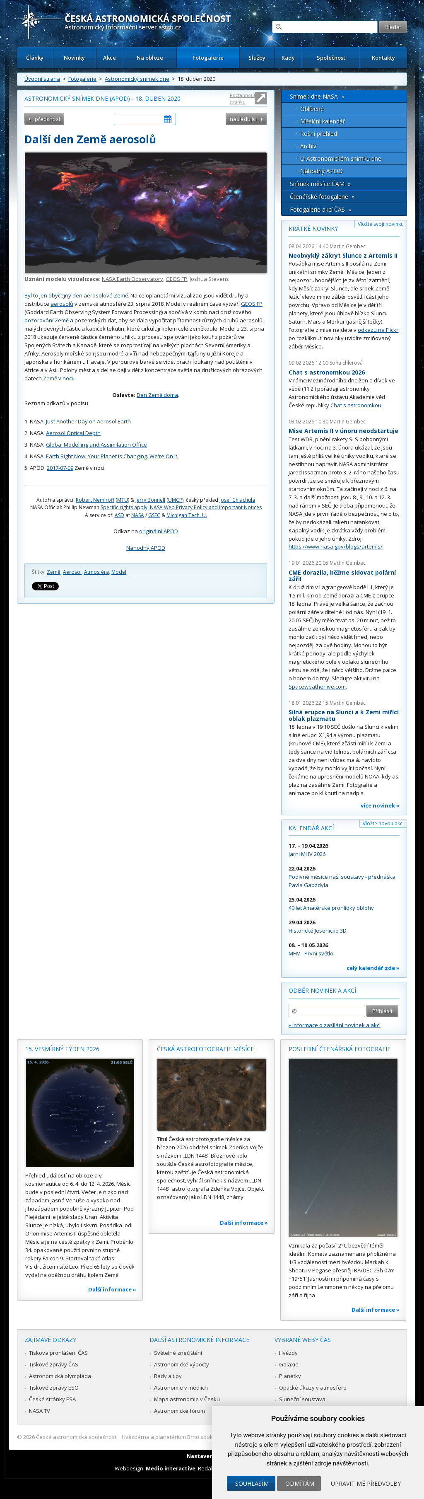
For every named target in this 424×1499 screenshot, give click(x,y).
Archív (308, 146)
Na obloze (150, 57)
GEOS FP (176, 279)
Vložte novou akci (383, 823)
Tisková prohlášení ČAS (58, 1352)
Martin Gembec (348, 246)
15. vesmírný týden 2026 (62, 1049)
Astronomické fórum (179, 1410)
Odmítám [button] (299, 1483)
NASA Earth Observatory (132, 279)
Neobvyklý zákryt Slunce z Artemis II (343, 255)
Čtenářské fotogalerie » (322, 197)
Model (118, 571)
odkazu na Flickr (378, 330)
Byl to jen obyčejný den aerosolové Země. (76, 295)
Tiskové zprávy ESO (54, 1387)
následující (243, 119)
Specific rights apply (124, 507)
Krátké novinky (313, 228)
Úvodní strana (42, 78)
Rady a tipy (168, 1376)
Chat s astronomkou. (356, 405)
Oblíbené (312, 109)
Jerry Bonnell (150, 499)
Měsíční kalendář (322, 121)
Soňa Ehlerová (346, 362)
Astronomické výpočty (181, 1364)
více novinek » (380, 805)
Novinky (74, 57)
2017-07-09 (60, 467)
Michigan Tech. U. (186, 515)
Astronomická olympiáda (60, 1376)
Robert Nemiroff (95, 499)
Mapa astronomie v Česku (187, 1399)
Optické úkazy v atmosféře (313, 1387)
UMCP (175, 499)
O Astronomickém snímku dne (340, 158)
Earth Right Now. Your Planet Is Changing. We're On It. (112, 456)
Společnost (331, 57)
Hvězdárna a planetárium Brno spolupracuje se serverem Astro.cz (205, 1437)
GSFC (154, 515)
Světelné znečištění (178, 1352)
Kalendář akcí (311, 828)
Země (53, 571)
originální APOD (158, 531)
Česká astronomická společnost (76, 1437)
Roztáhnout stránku (242, 98)
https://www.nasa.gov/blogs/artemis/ (336, 546)
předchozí (47, 119)
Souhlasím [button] (252, 1483)
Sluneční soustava (302, 1399)
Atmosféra (96, 571)
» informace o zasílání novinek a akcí (335, 1025)
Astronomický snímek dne (137, 78)
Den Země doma (157, 395)
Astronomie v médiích (181, 1387)
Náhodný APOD (145, 547)
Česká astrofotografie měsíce (205, 1049)
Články (34, 57)
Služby (256, 57)
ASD (119, 515)
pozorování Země (46, 320)
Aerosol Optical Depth (73, 433)
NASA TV (39, 1410)
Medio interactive (170, 1468)
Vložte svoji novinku (381, 223)
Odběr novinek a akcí (322, 990)
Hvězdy (288, 1352)
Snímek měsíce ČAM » (320, 184)
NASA (137, 515)
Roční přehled (318, 134)
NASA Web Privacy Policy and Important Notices (206, 507)
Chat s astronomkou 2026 (327, 372)
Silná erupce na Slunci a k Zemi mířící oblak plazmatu (344, 715)
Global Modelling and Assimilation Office (96, 444)
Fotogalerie (208, 57)
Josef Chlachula (237, 499)
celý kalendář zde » (373, 968)
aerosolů (62, 303)
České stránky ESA (52, 1399)
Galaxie (289, 1364)
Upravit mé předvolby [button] (366, 1483)
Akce (109, 57)
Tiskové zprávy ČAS (53, 1364)
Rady (288, 57)
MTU (122, 499)
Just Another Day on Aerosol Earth (88, 421)
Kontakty (383, 57)
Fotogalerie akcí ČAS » (320, 209)
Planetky (290, 1376)
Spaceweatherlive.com (317, 686)
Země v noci (58, 378)
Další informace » (112, 1289)
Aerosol (72, 571)
